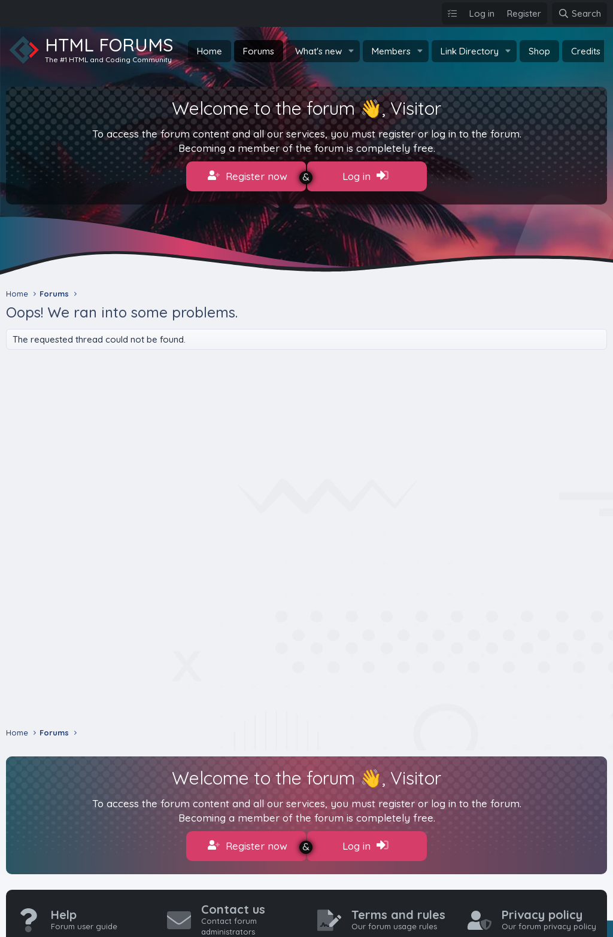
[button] (351, 51)
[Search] (579, 13)
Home (209, 51)
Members (391, 51)
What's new (318, 51)
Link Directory (470, 51)
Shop (539, 51)
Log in (365, 175)
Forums (258, 51)
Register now (247, 175)
